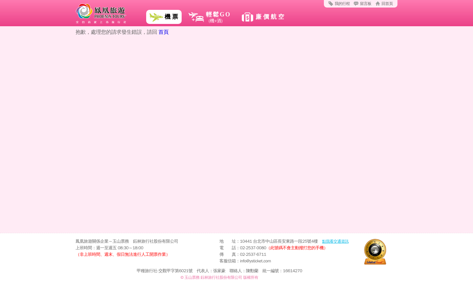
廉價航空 (271, 16)
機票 (172, 16)
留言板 (366, 3)
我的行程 (342, 3)
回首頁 (387, 3)
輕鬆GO (209, 18)
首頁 (163, 32)
